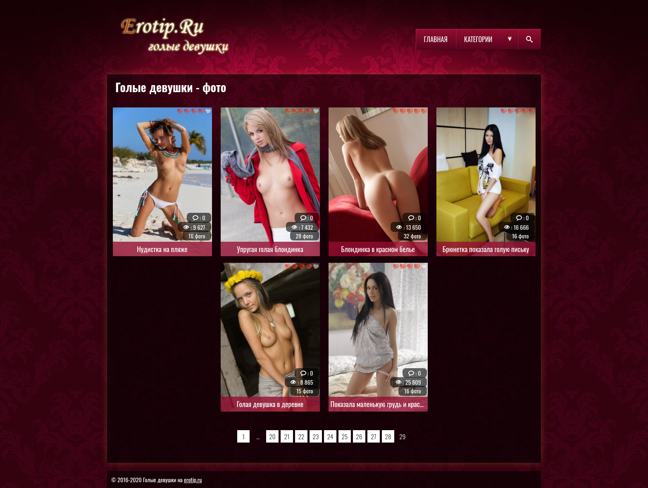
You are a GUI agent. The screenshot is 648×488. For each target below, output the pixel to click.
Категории (478, 39)
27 (373, 436)
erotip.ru (193, 479)
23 (316, 436)
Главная (436, 39)
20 (272, 436)
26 (359, 436)
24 (330, 436)
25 (345, 436)
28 (388, 436)
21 (287, 436)
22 (301, 436)
